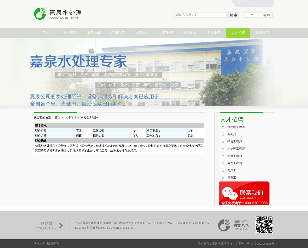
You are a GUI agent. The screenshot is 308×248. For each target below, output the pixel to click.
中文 (251, 15)
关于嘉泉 (70, 32)
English (266, 15)
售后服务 (214, 32)
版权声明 (53, 243)
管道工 (231, 177)
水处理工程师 (236, 127)
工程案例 (166, 32)
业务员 (231, 134)
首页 (45, 32)
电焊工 (231, 170)
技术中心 (190, 32)
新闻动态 (118, 32)
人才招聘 (238, 32)
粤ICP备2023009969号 (260, 243)
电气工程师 (234, 163)
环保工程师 (234, 156)
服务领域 (94, 32)
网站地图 (39, 243)
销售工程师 (234, 141)
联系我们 (262, 32)
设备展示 (142, 32)
